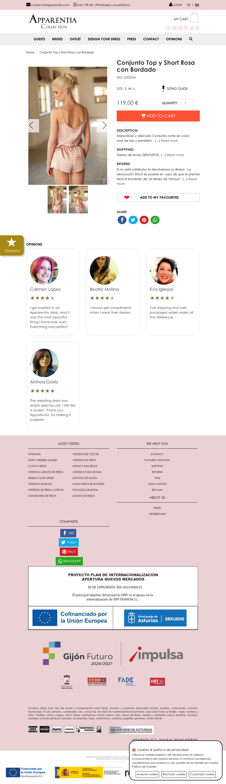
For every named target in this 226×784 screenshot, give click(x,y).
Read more (169, 140)
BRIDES (57, 39)
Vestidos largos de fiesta (45, 471)
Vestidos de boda (40, 483)
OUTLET (75, 39)
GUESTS (39, 39)
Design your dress (104, 39)
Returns (157, 471)
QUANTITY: (170, 103)
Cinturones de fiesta (42, 495)
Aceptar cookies (147, 774)
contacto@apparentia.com (47, 5)
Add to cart (158, 115)
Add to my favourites (159, 197)
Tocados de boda (85, 489)
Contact (151, 39)
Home (30, 52)
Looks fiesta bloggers (88, 483)
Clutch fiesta (37, 465)
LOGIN (175, 5)
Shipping (157, 465)
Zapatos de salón (84, 477)
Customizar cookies (202, 774)
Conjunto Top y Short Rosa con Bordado (67, 52)
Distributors (157, 513)
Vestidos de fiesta (84, 460)
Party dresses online (42, 460)
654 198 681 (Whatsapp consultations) (102, 5)
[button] (187, 19)
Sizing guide (177, 88)
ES (188, 5)
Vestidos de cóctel (85, 454)
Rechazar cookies (174, 774)
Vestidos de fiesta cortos (46, 489)
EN (197, 5)
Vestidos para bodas (86, 471)
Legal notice (157, 483)
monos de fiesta (83, 495)
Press (131, 39)
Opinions (174, 39)
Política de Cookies (144, 766)
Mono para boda (85, 465)
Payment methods (157, 460)
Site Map (157, 489)
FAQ (157, 477)
